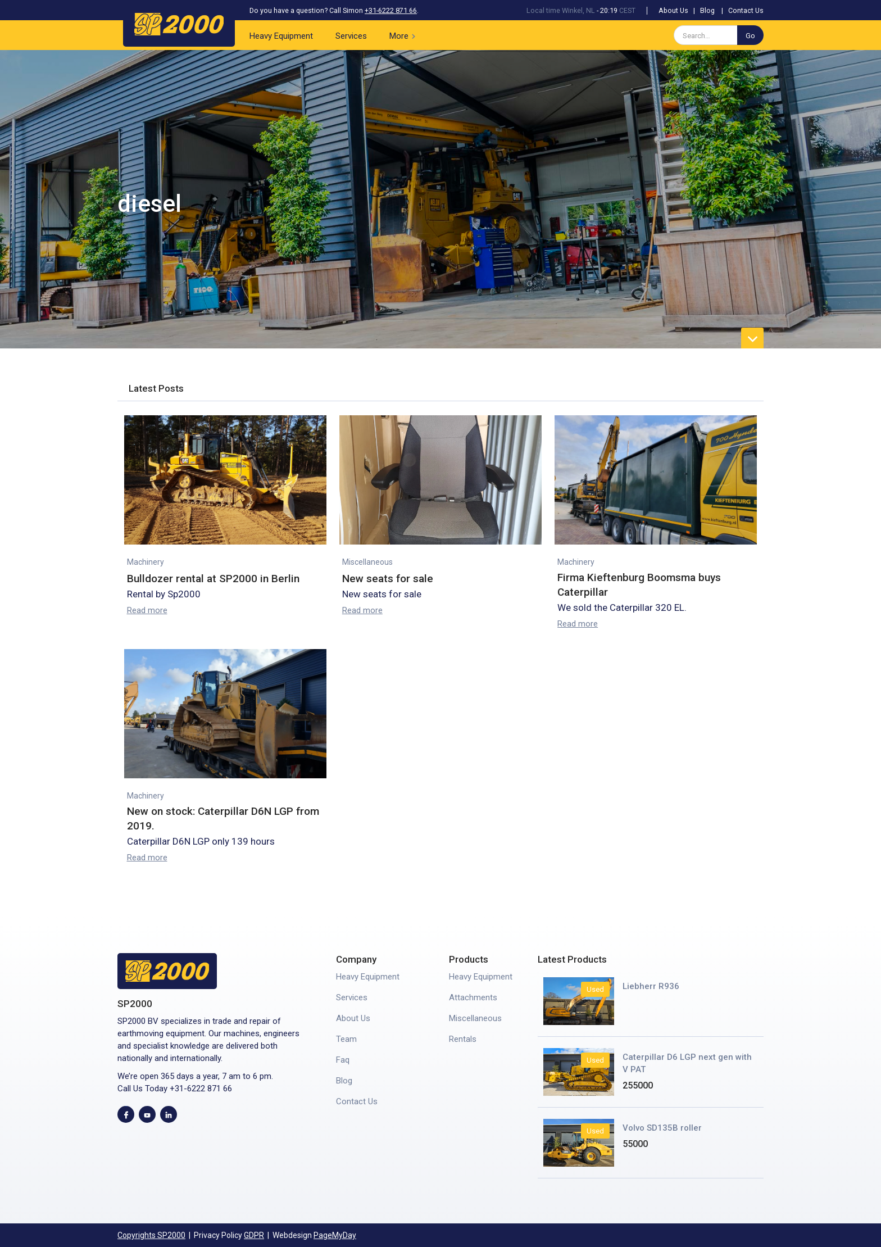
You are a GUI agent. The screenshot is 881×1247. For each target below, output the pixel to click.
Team (346, 1039)
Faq (342, 1060)
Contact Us (746, 10)
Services (351, 36)
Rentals (462, 1039)
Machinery (145, 561)
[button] (404, 35)
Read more (147, 610)
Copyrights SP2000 (151, 1235)
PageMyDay (335, 1235)
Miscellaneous (367, 561)
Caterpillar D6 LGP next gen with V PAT (687, 1063)
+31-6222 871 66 (391, 10)
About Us (673, 10)
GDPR (254, 1235)
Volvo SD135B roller (662, 1128)
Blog (707, 10)
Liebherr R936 (651, 986)
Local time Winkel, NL (560, 10)
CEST (627, 10)
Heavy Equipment (281, 36)
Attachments (473, 997)
